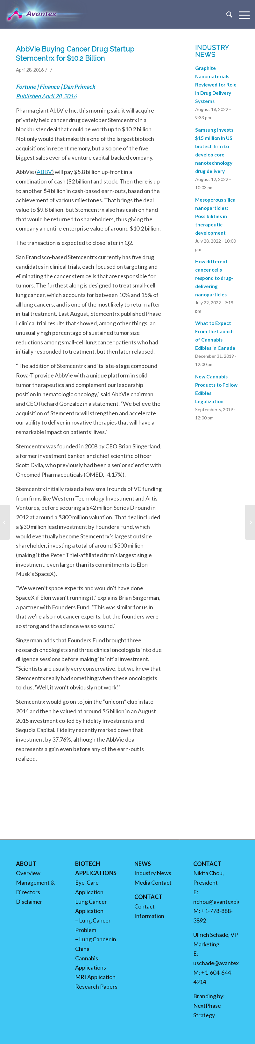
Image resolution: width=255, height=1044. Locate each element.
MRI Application (95, 976)
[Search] (226, 14)
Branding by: (209, 995)
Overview (28, 872)
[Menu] (241, 14)
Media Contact (153, 882)
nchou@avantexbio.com (223, 901)
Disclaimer (29, 901)
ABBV (44, 171)
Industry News (152, 872)
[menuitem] (226, 14)
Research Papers (96, 986)
